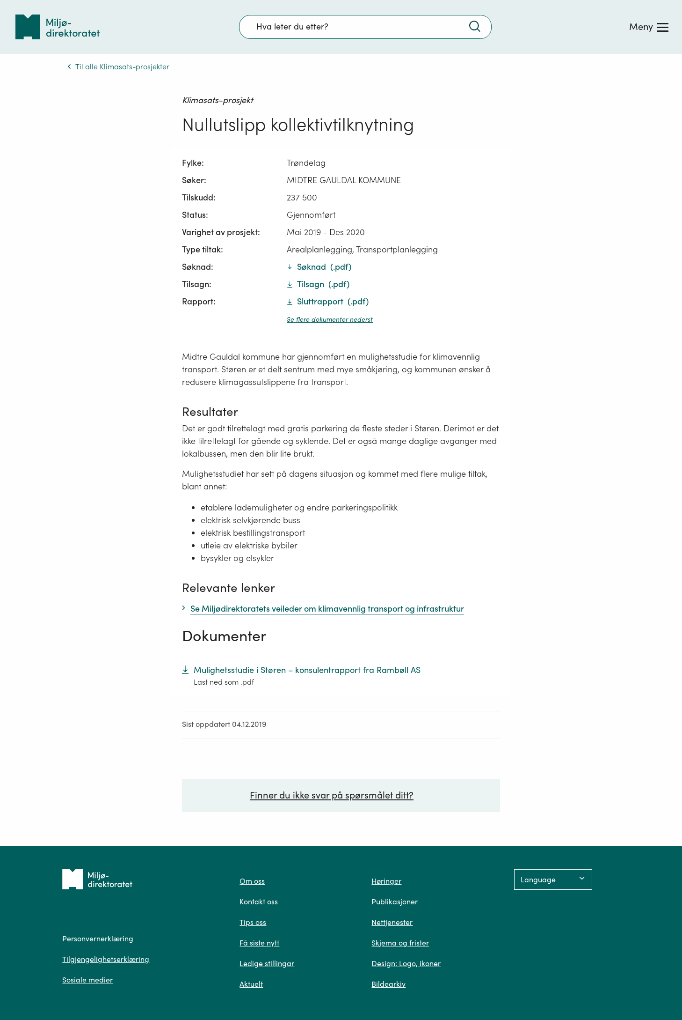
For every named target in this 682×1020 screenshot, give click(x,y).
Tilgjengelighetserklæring (105, 959)
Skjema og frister (400, 942)
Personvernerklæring (97, 938)
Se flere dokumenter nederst (330, 319)
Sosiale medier (87, 979)
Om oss (252, 881)
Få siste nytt (259, 942)
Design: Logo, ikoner (406, 963)
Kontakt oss (258, 901)
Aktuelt (251, 984)
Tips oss (252, 922)
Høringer (386, 881)
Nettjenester (392, 922)
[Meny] (649, 26)
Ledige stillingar (266, 963)
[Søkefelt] (365, 26)
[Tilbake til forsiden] (57, 27)
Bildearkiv (388, 984)
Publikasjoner (394, 901)
